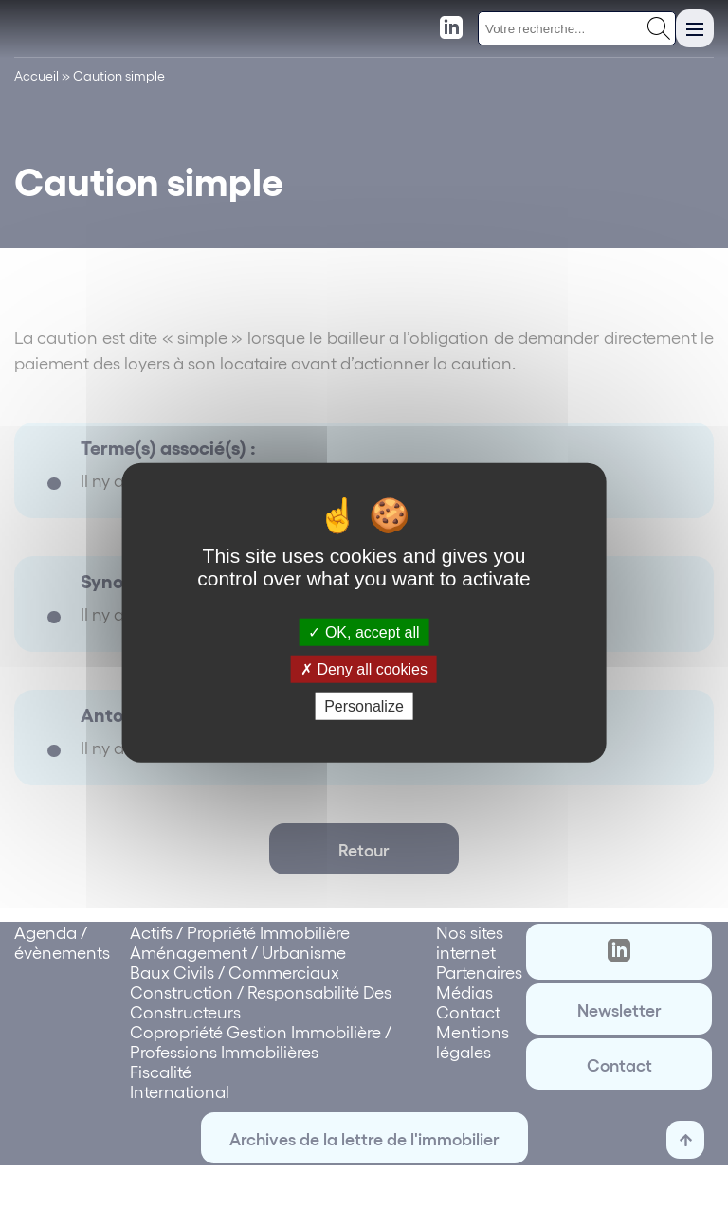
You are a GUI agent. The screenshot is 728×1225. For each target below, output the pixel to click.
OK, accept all (363, 631)
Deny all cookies (364, 668)
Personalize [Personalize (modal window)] (364, 706)
